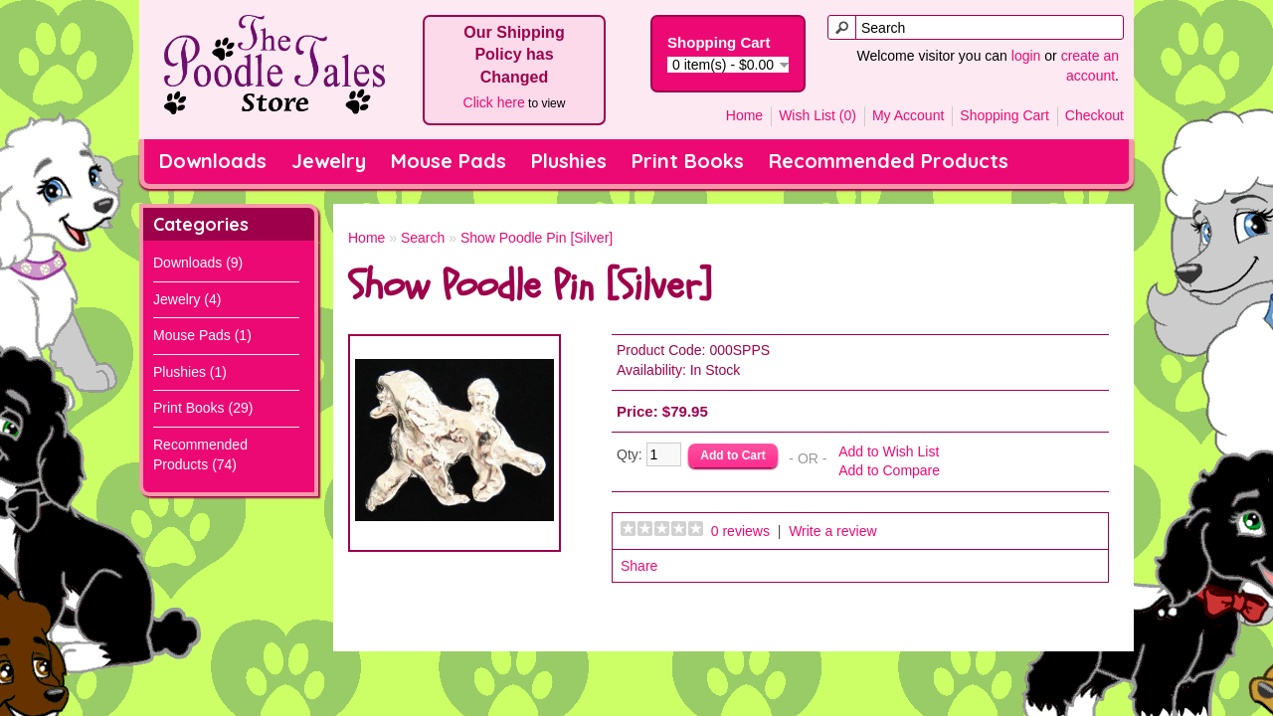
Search (423, 238)
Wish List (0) (817, 115)
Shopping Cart (1004, 115)
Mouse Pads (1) (202, 335)
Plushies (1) (190, 372)
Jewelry (328, 160)
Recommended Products (888, 160)
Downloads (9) (198, 262)
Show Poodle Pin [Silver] (536, 238)
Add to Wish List (888, 451)
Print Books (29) (203, 408)
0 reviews (740, 531)
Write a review (832, 531)
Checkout (1094, 115)
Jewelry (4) (187, 299)
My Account (908, 115)
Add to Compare (889, 470)
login (1026, 56)
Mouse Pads (448, 160)
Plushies (569, 160)
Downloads (213, 160)
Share (639, 566)
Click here (494, 102)
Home (744, 115)
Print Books (688, 160)
